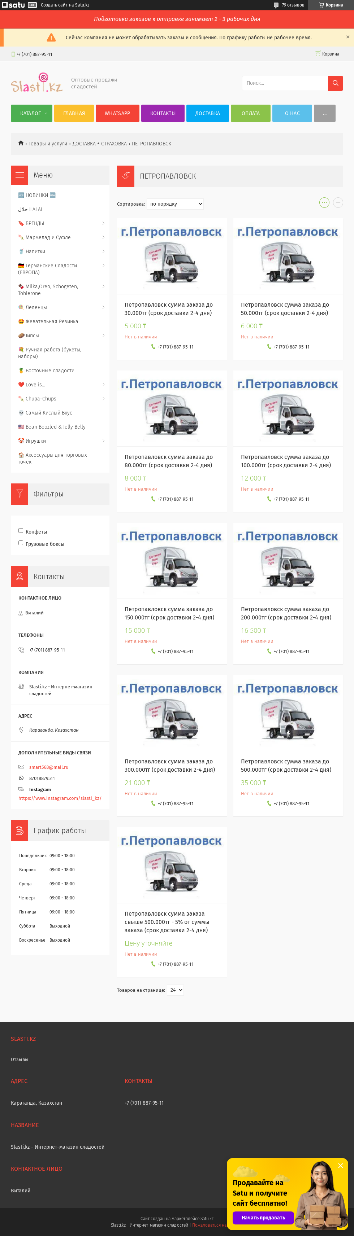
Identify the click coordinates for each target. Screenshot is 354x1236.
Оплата (251, 113)
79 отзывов (293, 5)
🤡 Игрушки (32, 441)
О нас (292, 113)
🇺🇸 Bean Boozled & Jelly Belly (52, 427)
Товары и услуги (48, 144)
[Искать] (335, 83)
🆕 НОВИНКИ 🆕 (37, 195)
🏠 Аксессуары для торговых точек (52, 458)
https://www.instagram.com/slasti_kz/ (60, 798)
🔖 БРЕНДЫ (31, 223)
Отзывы (20, 1059)
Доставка (207, 113)
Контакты (163, 113)
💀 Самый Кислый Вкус (45, 413)
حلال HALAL (30, 209)
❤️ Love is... (31, 385)
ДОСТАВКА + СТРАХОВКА (100, 144)
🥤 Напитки (31, 252)
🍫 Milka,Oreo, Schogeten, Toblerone (48, 290)
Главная (74, 113)
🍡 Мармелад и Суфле (44, 238)
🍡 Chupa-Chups (37, 399)
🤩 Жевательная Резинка (48, 322)
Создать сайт (54, 5)
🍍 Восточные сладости (46, 371)
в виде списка (338, 204)
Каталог (30, 113)
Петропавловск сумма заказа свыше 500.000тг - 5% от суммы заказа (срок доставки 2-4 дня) (167, 922)
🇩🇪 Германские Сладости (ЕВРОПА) (47, 269)
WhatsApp (117, 113)
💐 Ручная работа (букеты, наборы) (49, 353)
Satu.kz (206, 1218)
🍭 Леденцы (32, 307)
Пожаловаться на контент (217, 1225)
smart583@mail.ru (49, 767)
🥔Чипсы (28, 336)
